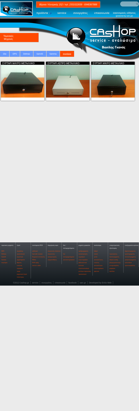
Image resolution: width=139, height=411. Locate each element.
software (35, 359)
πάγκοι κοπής (113, 368)
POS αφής (35, 370)
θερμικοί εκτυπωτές (38, 365)
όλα (4, 54)
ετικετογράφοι (83, 368)
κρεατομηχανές (130, 362)
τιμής (18, 379)
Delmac (26, 54)
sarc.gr (83, 391)
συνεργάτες (80, 13)
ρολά (95, 365)
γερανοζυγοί (21, 362)
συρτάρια (67, 54)
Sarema (53, 54)
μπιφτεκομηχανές (130, 368)
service (61, 13)
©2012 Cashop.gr (21, 391)
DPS (15, 54)
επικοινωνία (101, 13)
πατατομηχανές (114, 365)
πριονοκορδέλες (130, 373)
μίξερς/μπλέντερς (115, 370)
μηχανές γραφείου (84, 353)
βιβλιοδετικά (83, 370)
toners (96, 362)
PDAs (34, 368)
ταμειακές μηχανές (7, 353)
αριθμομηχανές (83, 359)
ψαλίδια (112, 379)
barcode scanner (37, 362)
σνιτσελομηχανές (130, 365)
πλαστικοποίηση (84, 376)
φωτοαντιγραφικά (68, 368)
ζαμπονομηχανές (130, 359)
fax (64, 362)
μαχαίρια (112, 376)
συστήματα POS (37, 353)
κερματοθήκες (52, 368)
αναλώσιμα (97, 353)
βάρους (19, 370)
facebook (72, 391)
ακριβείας (20, 359)
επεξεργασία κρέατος (131, 353)
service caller (36, 373)
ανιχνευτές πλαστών (54, 359)
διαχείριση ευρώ (53, 353)
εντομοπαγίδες (114, 373)
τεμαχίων (20, 376)
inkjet (96, 359)
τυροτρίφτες (113, 362)
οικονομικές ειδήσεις (124, 14)
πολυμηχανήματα (68, 365)
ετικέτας (19, 373)
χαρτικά (96, 379)
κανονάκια (128, 370)
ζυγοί (18, 353)
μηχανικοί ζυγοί (22, 382)
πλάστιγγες (20, 385)
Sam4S (39, 54)
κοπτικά (81, 373)
